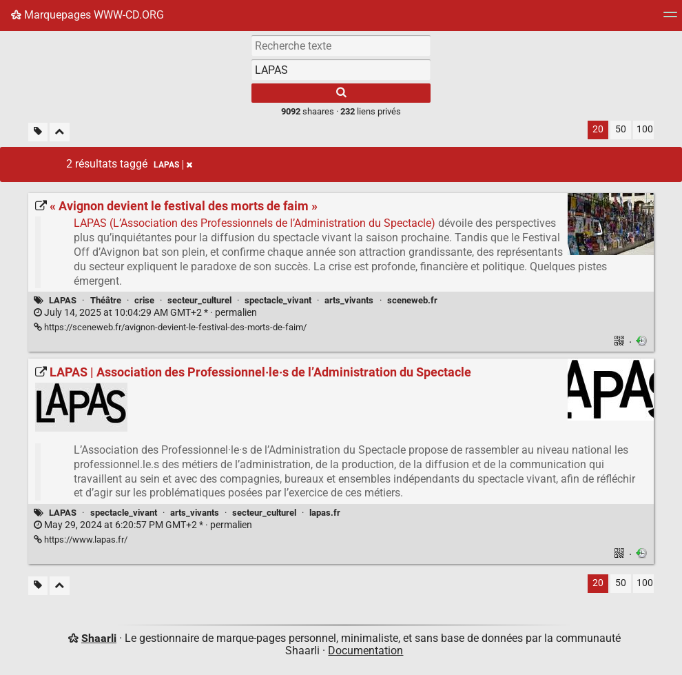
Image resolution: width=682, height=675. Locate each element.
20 (597, 129)
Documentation (365, 650)
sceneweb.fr (412, 300)
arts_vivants (348, 300)
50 (620, 129)
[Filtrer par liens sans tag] (38, 132)
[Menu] (670, 18)
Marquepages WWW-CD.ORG (87, 14)
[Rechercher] (341, 93)
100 (645, 129)
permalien (145, 313)
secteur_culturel (199, 300)
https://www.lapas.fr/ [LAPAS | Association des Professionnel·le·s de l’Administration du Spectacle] (80, 539)
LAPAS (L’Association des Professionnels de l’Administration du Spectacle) (254, 223)
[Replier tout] (60, 132)
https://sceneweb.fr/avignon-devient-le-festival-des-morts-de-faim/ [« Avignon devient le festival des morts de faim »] (170, 327)
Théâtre (105, 300)
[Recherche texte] (341, 45)
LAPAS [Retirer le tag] (173, 165)
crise (144, 300)
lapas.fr (324, 512)
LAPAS (62, 300)
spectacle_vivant (278, 300)
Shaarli (98, 638)
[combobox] (341, 69)
